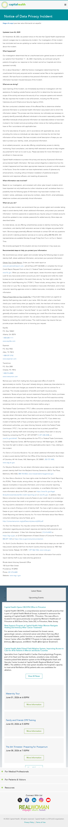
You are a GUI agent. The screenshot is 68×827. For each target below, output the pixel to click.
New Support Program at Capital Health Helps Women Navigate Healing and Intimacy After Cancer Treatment (31, 626)
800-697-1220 (7, 539)
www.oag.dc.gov (9, 463)
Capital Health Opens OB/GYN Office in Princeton (25, 607)
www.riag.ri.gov (15, 576)
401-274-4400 (12, 572)
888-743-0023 (23, 474)
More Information (34, 704)
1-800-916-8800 (8, 373)
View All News (34, 676)
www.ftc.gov (7, 273)
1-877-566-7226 (33, 550)
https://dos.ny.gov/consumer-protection (28, 539)
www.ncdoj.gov (45, 550)
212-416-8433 (46, 532)
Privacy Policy (29, 822)
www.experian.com (9, 359)
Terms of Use (41, 822)
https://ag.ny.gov (9, 536)
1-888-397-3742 (8, 355)
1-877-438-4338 (43, 435)
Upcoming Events (36, 598)
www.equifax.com (9, 341)
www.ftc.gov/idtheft (10, 438)
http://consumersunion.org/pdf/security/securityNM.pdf (23, 521)
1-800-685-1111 (8, 338)
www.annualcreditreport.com (13, 266)
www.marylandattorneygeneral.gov (41, 474)
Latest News (36, 591)
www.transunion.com (10, 377)
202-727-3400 (49, 459)
